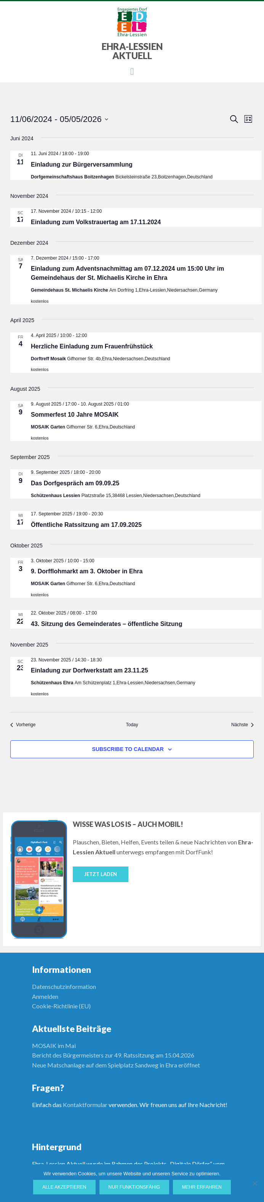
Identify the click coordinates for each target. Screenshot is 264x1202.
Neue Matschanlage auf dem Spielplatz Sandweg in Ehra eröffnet (116, 1065)
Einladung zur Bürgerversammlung (82, 164)
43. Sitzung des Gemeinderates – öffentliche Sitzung (106, 624)
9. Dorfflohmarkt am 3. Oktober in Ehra (86, 571)
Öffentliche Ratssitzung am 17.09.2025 (86, 525)
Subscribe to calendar (128, 749)
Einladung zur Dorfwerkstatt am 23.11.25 (89, 670)
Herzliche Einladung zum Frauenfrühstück (92, 346)
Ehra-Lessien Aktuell (132, 51)
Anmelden (45, 996)
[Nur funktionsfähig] (254, 1183)
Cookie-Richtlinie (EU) (61, 1005)
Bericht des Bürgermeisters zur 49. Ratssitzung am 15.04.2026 (113, 1055)
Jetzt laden (100, 874)
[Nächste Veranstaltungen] (242, 725)
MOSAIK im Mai (54, 1045)
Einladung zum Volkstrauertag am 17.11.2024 (96, 222)
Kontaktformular (85, 1104)
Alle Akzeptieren (64, 1187)
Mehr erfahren (202, 1187)
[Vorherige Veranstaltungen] (22, 725)
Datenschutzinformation (64, 986)
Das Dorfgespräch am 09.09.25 (75, 483)
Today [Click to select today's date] (132, 724)
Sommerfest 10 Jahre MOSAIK (74, 414)
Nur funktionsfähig (134, 1187)
